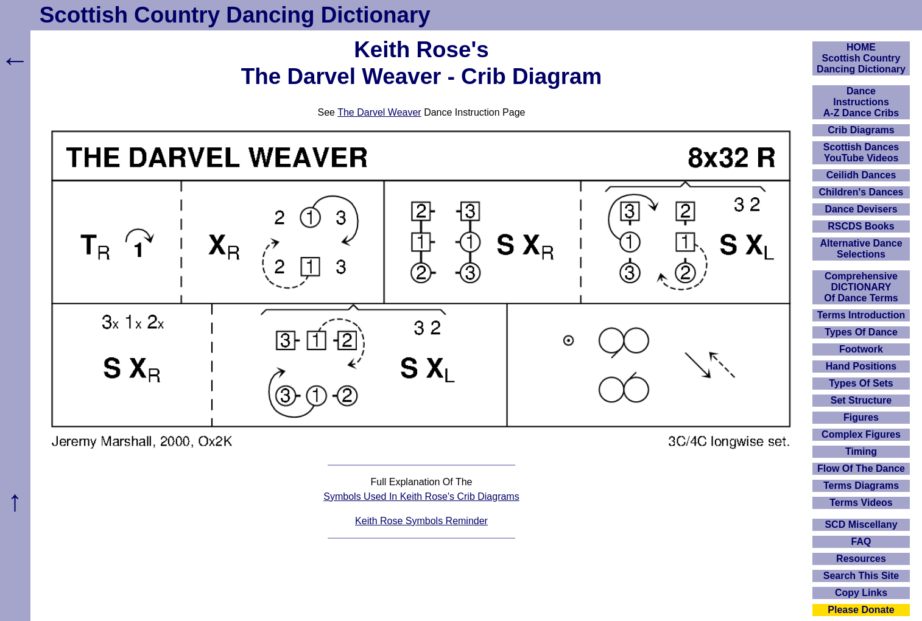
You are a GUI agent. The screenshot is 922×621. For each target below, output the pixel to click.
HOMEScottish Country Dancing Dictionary (861, 58)
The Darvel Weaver (379, 112)
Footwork (861, 349)
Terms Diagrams (861, 485)
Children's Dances (861, 192)
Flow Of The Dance (861, 468)
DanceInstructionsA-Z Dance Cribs (861, 102)
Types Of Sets (861, 383)
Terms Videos (860, 502)
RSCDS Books (861, 226)
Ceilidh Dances (861, 175)
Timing (861, 451)
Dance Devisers (861, 209)
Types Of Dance (861, 332)
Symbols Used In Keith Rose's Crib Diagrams (421, 496)
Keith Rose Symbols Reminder (421, 521)
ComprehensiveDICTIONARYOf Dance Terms (861, 287)
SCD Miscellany (861, 524)
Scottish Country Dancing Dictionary (235, 14)
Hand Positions (861, 366)
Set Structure (861, 400)
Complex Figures (861, 434)
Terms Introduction (861, 315)
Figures (861, 417)
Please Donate (861, 610)
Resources (861, 558)
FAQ (861, 541)
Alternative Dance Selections (861, 248)
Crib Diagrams (861, 130)
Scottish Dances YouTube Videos (861, 152)
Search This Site (861, 575)
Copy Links (861, 593)
